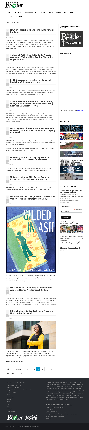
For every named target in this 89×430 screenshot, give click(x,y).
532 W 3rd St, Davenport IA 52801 (55, 407)
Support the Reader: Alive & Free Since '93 (19, 390)
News (8, 394)
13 (8, 373)
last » (20, 373)
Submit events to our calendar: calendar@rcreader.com (61, 415)
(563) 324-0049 (50, 409)
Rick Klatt (10, 37)
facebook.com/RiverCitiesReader (55, 416)
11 (47, 369)
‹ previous (17, 369)
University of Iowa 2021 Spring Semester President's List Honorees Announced (30, 158)
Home (9, 12)
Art (65, 12)
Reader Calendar (12, 392)
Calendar (19, 16)
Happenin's (17, 12)
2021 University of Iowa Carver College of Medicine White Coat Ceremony (30, 81)
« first (9, 369)
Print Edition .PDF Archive (14, 385)
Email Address (65, 211)
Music (51, 12)
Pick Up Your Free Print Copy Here (16, 383)
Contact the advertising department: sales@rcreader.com (62, 413)
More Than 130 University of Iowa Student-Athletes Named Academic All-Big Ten (31, 288)
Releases (10, 16)
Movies (58, 12)
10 (42, 369)
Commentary (10, 397)
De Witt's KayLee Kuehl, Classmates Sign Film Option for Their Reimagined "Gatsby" (32, 197)
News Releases (11, 411)
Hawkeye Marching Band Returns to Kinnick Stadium (32, 30)
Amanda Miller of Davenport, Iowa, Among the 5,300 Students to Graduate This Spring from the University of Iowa (31, 103)
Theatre (43, 12)
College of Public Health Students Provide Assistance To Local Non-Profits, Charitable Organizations (31, 57)
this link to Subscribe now (70, 249)
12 (51, 369)
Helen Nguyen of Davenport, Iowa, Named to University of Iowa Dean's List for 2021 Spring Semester (32, 130)
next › (13, 373)
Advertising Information (13, 387)
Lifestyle (72, 12)
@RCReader (49, 418)
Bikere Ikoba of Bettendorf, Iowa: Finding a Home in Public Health (31, 312)
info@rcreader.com (51, 411)
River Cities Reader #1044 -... (67, 110)
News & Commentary (30, 12)
